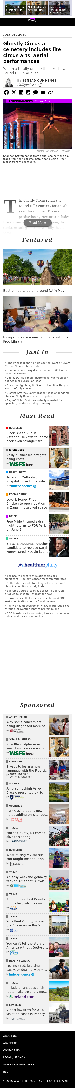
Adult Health (18, 717)
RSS (5, 1071)
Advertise (10, 1043)
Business (15, 428)
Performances (20, 101)
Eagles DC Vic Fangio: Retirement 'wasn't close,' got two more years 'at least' (36, 379)
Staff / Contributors (18, 1064)
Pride (13, 516)
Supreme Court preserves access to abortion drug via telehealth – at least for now (34, 592)
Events (32, 20)
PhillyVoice (9, 22)
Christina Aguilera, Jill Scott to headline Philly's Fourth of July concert (36, 386)
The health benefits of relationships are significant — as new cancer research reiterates (35, 577)
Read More (37, 223)
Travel (13, 828)
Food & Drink (18, 494)
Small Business (20, 739)
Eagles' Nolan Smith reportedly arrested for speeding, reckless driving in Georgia (33, 401)
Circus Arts (42, 101)
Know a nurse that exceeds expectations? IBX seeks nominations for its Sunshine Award (35, 599)
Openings (15, 805)
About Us (10, 1036)
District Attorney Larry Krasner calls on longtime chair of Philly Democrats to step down (37, 394)
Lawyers (15, 1005)
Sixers (13, 538)
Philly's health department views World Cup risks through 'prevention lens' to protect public (37, 607)
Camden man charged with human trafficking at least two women (36, 371)
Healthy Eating (19, 960)
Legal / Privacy (14, 1057)
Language (15, 761)
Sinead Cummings (40, 80)
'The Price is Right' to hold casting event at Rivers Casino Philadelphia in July (37, 364)
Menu (68, 22)
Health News (17, 472)
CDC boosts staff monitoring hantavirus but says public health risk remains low (37, 614)
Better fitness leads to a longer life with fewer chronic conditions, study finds (35, 584)
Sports (14, 783)
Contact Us (11, 1050)
